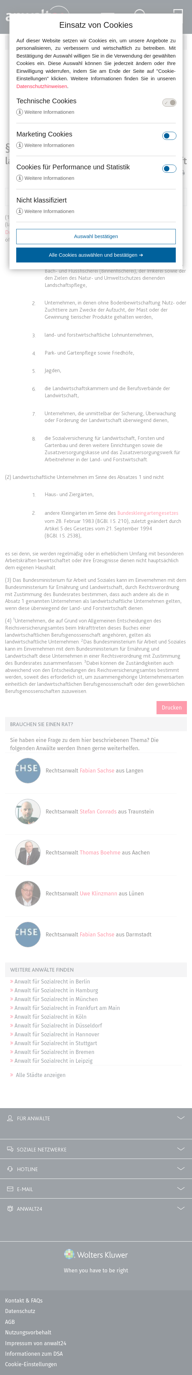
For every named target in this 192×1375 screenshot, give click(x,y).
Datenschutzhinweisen (41, 86)
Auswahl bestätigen (96, 237)
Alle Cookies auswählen (96, 256)
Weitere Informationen (45, 112)
